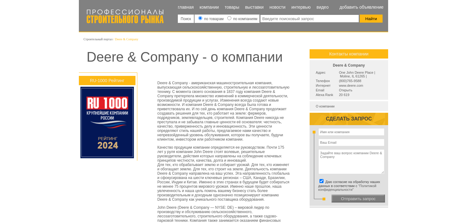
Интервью (301, 7)
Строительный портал (98, 39)
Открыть (345, 90)
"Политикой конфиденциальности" (347, 187)
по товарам (211, 19)
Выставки (254, 7)
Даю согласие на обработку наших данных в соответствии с (350, 185)
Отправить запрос (358, 198)
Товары (232, 7)
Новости (277, 7)
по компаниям (242, 19)
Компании (209, 7)
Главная (186, 7)
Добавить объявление (361, 7)
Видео (322, 7)
